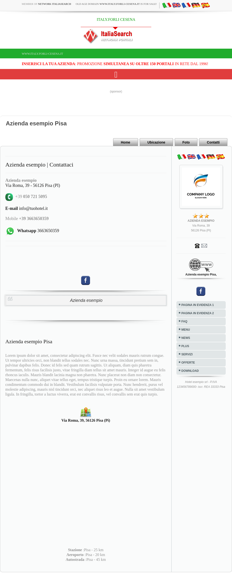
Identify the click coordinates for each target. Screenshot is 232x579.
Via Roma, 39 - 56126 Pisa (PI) (32, 185)
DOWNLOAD (190, 371)
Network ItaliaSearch (54, 3)
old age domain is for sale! (116, 3)
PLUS (185, 346)
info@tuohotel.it (26, 208)
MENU (185, 329)
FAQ (184, 321)
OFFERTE (188, 362)
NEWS (185, 338)
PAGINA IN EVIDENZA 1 (197, 305)
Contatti (213, 142)
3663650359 (38, 230)
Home (125, 142)
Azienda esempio (86, 300)
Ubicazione (156, 142)
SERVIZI (187, 354)
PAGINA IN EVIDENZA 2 (197, 313)
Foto (186, 142)
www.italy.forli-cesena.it (42, 53)
